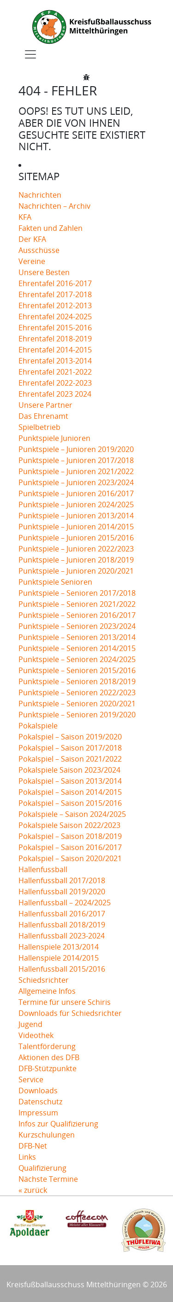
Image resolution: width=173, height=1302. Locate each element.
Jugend (30, 1024)
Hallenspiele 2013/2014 (58, 947)
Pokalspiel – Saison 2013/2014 (70, 781)
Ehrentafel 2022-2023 (55, 383)
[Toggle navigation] (30, 54)
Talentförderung (47, 1046)
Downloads (38, 1090)
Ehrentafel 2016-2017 (55, 283)
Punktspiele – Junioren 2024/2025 (76, 504)
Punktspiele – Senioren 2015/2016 (77, 670)
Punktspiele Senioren (55, 582)
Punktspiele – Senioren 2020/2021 (77, 703)
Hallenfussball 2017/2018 (61, 880)
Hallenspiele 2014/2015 (58, 958)
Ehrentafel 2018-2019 (55, 339)
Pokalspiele (38, 726)
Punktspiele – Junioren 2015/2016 (76, 538)
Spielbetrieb (39, 427)
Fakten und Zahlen (50, 228)
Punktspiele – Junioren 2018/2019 (76, 560)
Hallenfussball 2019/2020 (61, 891)
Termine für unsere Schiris (64, 1002)
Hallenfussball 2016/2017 (61, 914)
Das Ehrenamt (43, 416)
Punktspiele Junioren (54, 438)
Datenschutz (40, 1102)
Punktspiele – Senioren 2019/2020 (77, 715)
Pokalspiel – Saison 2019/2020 (70, 737)
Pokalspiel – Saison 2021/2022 (70, 759)
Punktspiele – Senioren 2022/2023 (77, 692)
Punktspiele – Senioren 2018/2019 (77, 681)
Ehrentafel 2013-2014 (55, 361)
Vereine (31, 261)
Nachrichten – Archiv (54, 206)
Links (27, 1157)
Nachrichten (39, 195)
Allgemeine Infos (47, 991)
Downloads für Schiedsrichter (70, 1013)
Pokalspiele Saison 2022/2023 (69, 825)
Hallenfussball (42, 869)
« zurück (32, 1190)
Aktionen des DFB (48, 1057)
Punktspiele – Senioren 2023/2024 (77, 626)
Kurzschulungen (46, 1135)
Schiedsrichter (43, 980)
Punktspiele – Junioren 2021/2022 (76, 471)
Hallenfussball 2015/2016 (61, 969)
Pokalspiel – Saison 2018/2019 (70, 836)
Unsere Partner (45, 405)
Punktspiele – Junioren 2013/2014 (76, 515)
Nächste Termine (48, 1179)
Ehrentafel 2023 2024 (54, 394)
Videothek (36, 1035)
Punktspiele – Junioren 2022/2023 (76, 549)
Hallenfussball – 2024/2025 (64, 902)
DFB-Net (32, 1146)
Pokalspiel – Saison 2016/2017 (70, 847)
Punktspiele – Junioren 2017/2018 (76, 460)
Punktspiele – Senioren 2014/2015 (77, 648)
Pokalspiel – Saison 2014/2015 (70, 792)
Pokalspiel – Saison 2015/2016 (70, 803)
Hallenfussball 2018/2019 (61, 925)
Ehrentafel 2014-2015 (55, 350)
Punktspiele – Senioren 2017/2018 (77, 593)
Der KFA (32, 239)
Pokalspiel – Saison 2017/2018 (70, 748)
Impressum (38, 1113)
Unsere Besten (44, 272)
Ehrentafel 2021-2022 (55, 372)
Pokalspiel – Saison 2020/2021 (70, 858)
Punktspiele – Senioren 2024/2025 (77, 659)
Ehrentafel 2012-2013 (55, 305)
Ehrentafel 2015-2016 (55, 328)
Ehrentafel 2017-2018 (55, 294)
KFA (24, 217)
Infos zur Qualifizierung (58, 1124)
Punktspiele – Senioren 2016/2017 (77, 615)
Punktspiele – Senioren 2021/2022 (77, 604)
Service (30, 1079)
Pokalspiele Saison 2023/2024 (69, 770)
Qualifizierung (42, 1168)
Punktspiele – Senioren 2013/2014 (77, 637)
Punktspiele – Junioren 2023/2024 (76, 482)
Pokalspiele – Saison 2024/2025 (72, 814)
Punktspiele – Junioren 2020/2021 (76, 571)
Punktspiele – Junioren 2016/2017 (76, 493)
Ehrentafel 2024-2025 (55, 316)
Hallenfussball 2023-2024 (61, 936)
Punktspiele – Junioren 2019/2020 (76, 449)
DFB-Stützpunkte (47, 1068)
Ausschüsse (39, 250)
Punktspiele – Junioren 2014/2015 (76, 527)
